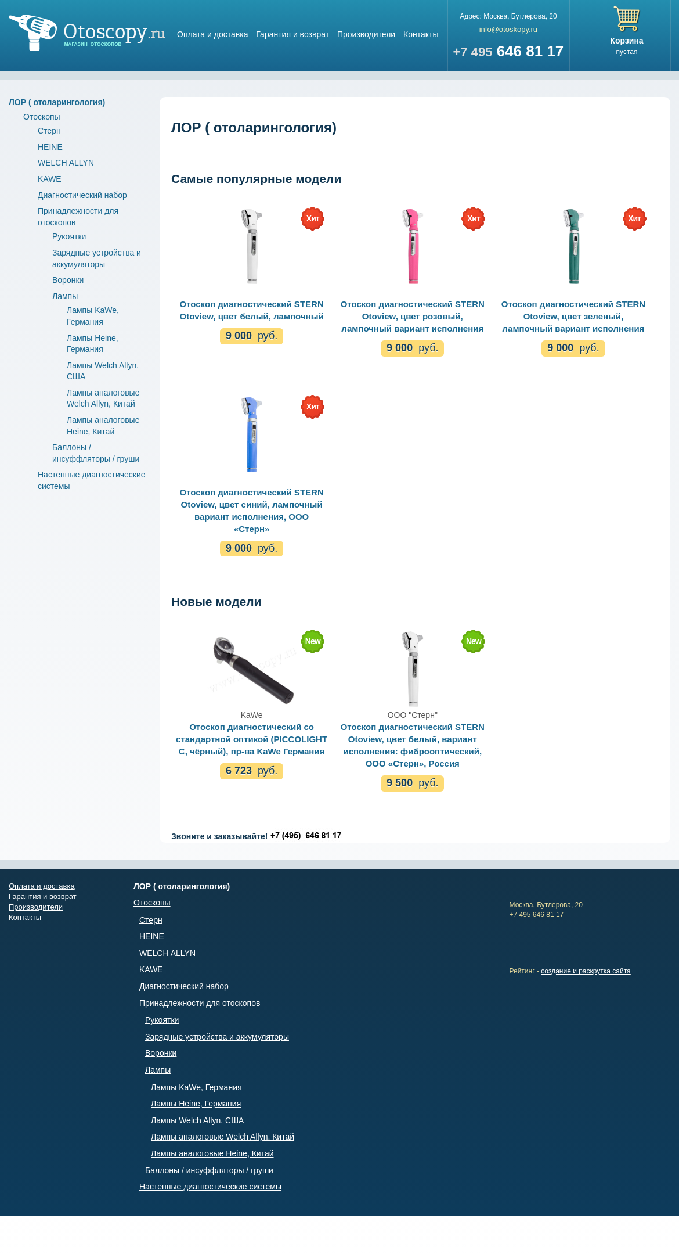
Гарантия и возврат (292, 34)
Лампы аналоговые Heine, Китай (212, 1153)
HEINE (50, 147)
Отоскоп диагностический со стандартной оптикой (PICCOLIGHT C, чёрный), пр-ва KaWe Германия (251, 739)
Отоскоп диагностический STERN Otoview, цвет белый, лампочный (251, 310)
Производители (366, 34)
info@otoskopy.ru (508, 29)
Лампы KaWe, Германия (196, 1087)
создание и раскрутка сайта (586, 971)
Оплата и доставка (212, 34)
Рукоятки (69, 236)
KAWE (50, 179)
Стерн (49, 130)
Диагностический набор (82, 195)
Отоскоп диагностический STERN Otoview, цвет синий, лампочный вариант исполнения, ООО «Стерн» (251, 510)
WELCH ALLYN (66, 162)
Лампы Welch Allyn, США (197, 1120)
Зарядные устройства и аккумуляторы (217, 1036)
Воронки (68, 280)
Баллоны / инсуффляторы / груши (209, 1170)
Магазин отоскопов (87, 33)
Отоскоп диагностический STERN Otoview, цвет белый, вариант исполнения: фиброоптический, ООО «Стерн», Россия (413, 745)
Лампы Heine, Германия (196, 1103)
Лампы (65, 296)
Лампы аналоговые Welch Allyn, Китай (222, 1136)
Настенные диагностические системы (210, 1186)
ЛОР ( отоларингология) (57, 102)
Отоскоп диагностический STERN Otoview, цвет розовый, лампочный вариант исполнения (413, 316)
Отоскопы (41, 116)
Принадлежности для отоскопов (199, 1003)
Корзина (626, 40)
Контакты (420, 34)
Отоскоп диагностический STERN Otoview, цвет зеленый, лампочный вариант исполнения (573, 316)
